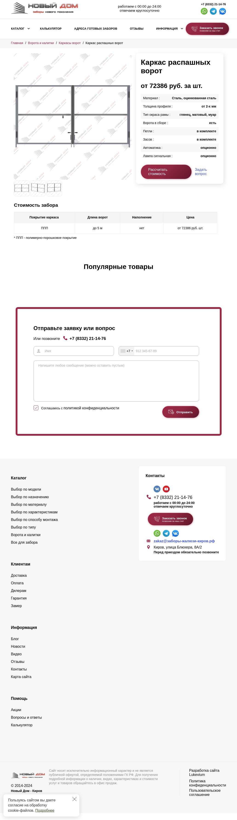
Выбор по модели (26, 496)
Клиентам (20, 571)
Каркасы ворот (70, 43)
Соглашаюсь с (80, 415)
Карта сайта (21, 684)
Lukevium (197, 781)
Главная (17, 43)
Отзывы (136, 28)
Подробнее (44, 810)
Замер (16, 613)
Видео (16, 661)
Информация (167, 28)
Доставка (19, 582)
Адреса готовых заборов (95, 28)
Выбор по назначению (30, 504)
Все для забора (24, 549)
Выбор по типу (23, 534)
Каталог (17, 28)
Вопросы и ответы (26, 724)
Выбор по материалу (29, 511)
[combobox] (126, 351)
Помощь (19, 705)
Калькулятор (51, 28)
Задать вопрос (201, 172)
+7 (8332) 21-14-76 (213, 4)
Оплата (17, 590)
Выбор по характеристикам (34, 519)
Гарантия (19, 605)
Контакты (19, 676)
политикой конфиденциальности (91, 415)
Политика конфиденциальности (207, 790)
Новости (18, 653)
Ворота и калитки (41, 43)
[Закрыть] (74, 799)
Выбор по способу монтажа (34, 527)
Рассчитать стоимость (158, 172)
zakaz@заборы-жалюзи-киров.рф (184, 548)
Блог (15, 646)
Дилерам (18, 597)
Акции (16, 717)
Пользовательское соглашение (205, 799)
